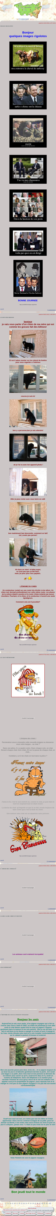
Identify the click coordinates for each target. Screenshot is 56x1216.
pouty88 (2, 308)
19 (21, 1203)
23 (30, 1203)
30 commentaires (51, 650)
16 (14, 1203)
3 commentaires (51, 310)
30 (46, 1203)
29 (44, 1203)
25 (35, 1203)
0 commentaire (52, 1007)
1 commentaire (52, 908)
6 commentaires (51, 1199)
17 (17, 1203)
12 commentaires (51, 861)
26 (37, 1203)
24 (33, 1203)
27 (40, 1203)
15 (12, 1203)
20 (24, 1203)
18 (19, 1203)
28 (42, 1203)
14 (10, 1203)
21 (26, 1203)
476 (50, 1203)
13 (8, 1203)
